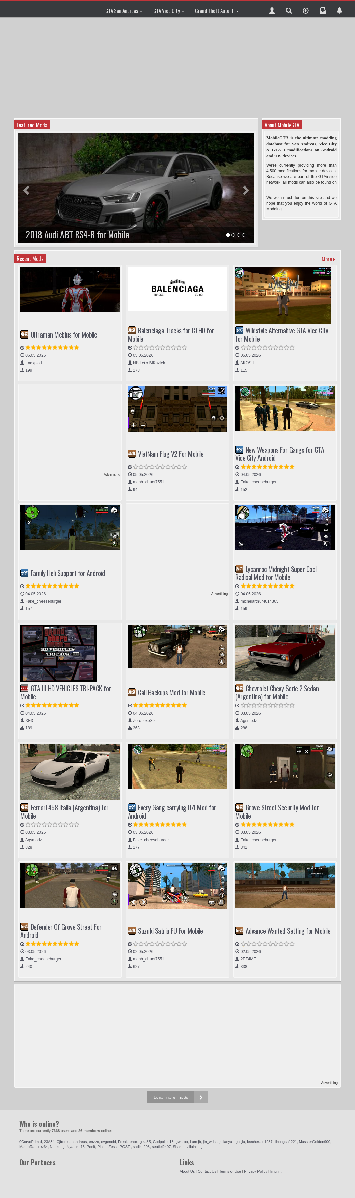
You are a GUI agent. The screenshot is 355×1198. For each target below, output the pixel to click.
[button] (272, 9)
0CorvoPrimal (30, 1142)
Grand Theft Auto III (217, 10)
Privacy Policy (255, 1171)
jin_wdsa (210, 1142)
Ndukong (57, 1147)
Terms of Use (230, 1171)
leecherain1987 (259, 1142)
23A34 (49, 1142)
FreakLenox (128, 1142)
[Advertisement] (178, 67)
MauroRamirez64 (33, 1147)
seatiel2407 (161, 1147)
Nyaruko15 (76, 1147)
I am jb (195, 1142)
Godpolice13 (163, 1142)
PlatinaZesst (107, 1147)
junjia (240, 1142)
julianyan (227, 1142)
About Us (187, 1171)
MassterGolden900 (314, 1142)
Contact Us (207, 1171)
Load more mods (171, 1097)
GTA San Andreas (123, 10)
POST (125, 1147)
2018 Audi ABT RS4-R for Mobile (77, 234)
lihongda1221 (286, 1142)
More (328, 259)
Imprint (276, 1171)
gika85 (145, 1142)
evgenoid (108, 1142)
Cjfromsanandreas (72, 1142)
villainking (195, 1147)
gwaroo (182, 1142)
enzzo (94, 1142)
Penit (91, 1147)
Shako (178, 1147)
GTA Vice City (168, 10)
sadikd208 (141, 1147)
